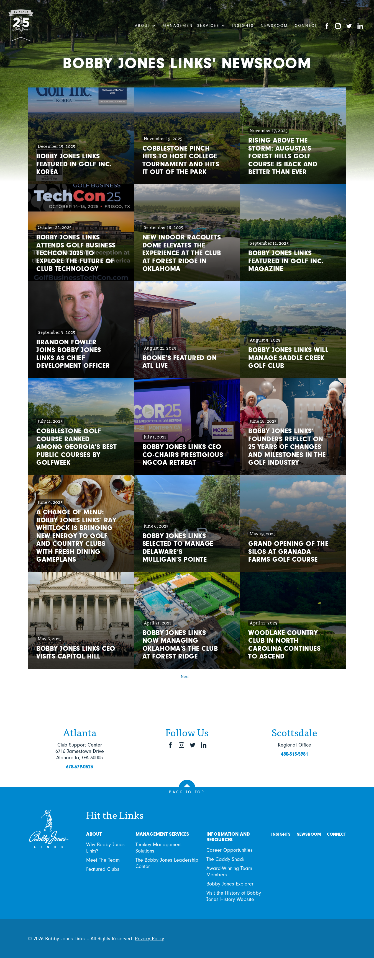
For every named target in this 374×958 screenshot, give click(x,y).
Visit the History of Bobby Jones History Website (233, 896)
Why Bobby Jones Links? (105, 847)
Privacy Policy (149, 939)
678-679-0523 (79, 767)
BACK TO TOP (187, 792)
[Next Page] (187, 677)
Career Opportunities (229, 850)
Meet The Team (103, 860)
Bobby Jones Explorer (229, 884)
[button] (145, 26)
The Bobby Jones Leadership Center (166, 863)
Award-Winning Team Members (229, 871)
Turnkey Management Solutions (158, 847)
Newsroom (274, 25)
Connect (306, 25)
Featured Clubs (102, 869)
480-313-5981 (294, 754)
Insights (243, 25)
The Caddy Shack (225, 859)
